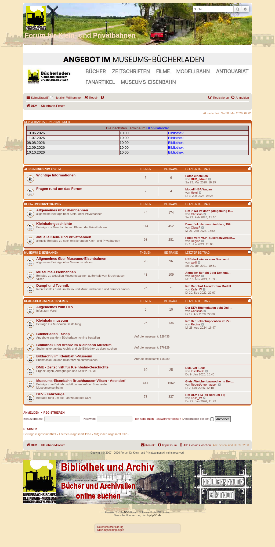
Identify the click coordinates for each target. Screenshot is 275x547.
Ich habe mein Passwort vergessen (158, 418)
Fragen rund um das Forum (59, 189)
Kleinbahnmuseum (52, 320)
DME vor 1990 (195, 368)
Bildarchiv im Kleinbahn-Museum (64, 356)
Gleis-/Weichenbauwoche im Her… (209, 381)
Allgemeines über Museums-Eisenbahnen (71, 259)
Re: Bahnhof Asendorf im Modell (208, 286)
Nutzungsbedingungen (110, 529)
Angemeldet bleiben (198, 418)
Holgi (194, 192)
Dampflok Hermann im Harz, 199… (209, 224)
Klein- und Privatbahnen (42, 204)
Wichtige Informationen (55, 175)
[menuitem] (66, 97)
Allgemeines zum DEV (55, 307)
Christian (196, 214)
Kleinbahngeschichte (54, 224)
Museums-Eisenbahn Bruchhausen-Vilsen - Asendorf (80, 381)
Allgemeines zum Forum (42, 169)
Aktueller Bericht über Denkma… (208, 272)
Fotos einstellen (196, 175)
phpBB (124, 512)
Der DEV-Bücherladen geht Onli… (208, 307)
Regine (195, 241)
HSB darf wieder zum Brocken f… (208, 259)
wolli (194, 262)
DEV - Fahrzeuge (50, 394)
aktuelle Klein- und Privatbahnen (63, 237)
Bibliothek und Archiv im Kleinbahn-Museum (73, 345)
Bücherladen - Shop (53, 334)
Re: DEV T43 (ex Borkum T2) (205, 394)
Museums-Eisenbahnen (41, 252)
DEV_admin (199, 179)
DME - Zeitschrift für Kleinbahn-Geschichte (72, 367)
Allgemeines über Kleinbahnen (62, 210)
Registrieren (54, 412)
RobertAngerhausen (204, 384)
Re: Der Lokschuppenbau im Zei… (209, 321)
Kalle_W (196, 289)
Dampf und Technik (52, 285)
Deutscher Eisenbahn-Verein (46, 301)
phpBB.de (155, 515)
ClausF (195, 227)
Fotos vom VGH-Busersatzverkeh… (210, 237)
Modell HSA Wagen (198, 189)
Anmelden (31, 412)
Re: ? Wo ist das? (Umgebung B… (209, 210)
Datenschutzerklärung (110, 526)
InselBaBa (197, 371)
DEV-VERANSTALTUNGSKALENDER (47, 121)
